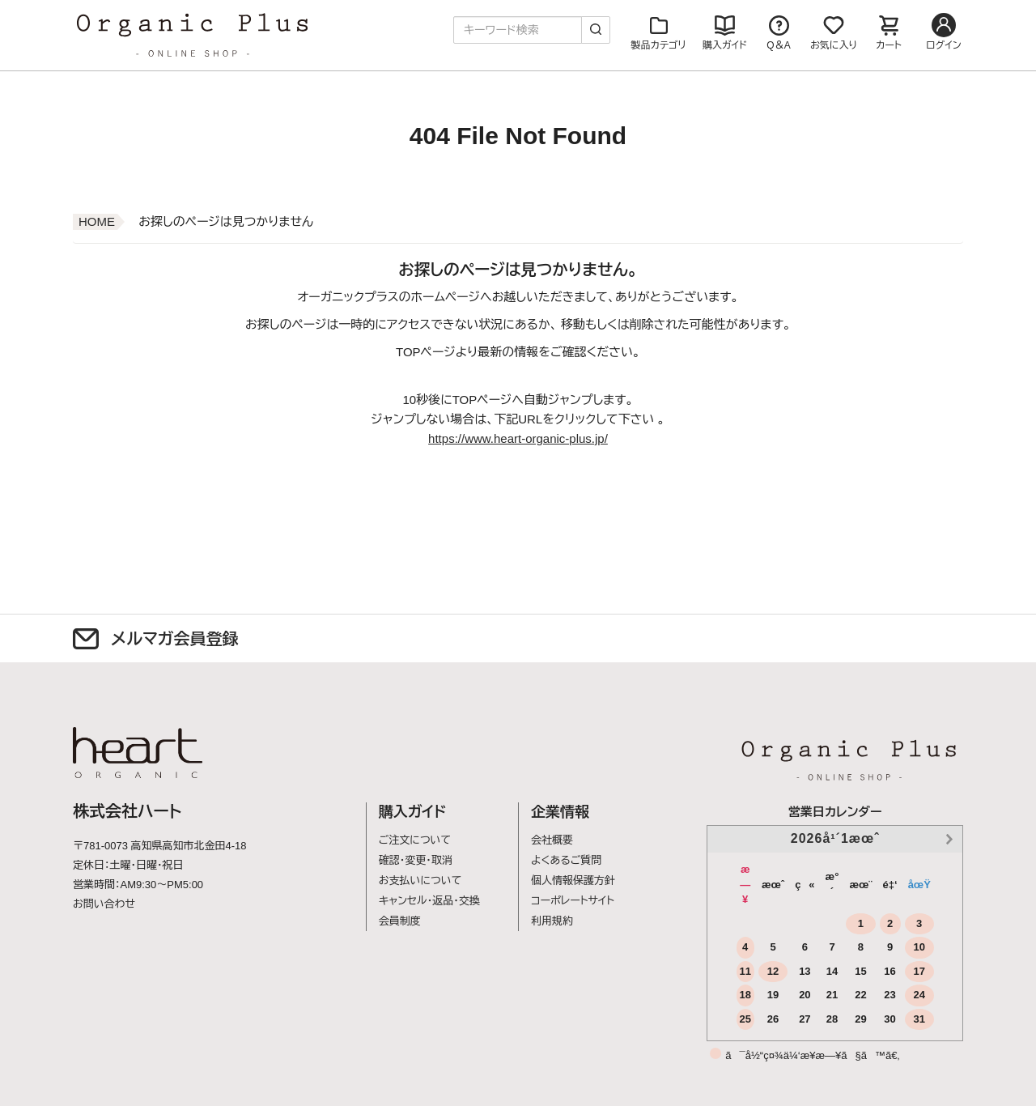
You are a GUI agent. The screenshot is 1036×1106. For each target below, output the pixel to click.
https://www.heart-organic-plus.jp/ (518, 438)
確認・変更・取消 (415, 860)
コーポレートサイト (572, 901)
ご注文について (415, 840)
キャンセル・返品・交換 (429, 901)
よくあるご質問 (566, 860)
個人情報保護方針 (573, 880)
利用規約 (552, 921)
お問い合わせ (104, 904)
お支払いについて (420, 880)
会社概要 (552, 840)
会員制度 (400, 921)
